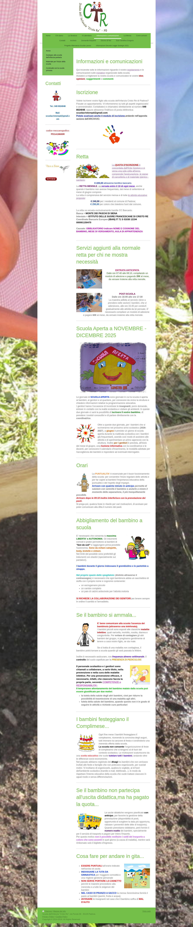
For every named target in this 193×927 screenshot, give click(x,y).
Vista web (146, 911)
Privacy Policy (48, 917)
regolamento (133, 70)
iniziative (100, 73)
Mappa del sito (59, 911)
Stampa (47, 911)
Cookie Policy (61, 917)
